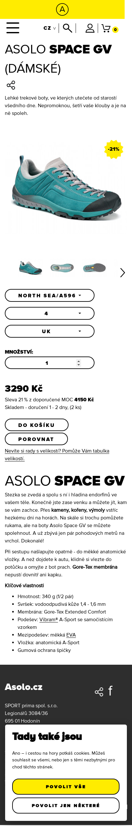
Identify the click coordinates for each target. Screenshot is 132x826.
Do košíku (36, 425)
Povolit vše (66, 786)
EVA (71, 635)
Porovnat (36, 440)
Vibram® (48, 620)
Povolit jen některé (66, 805)
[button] (50, 295)
